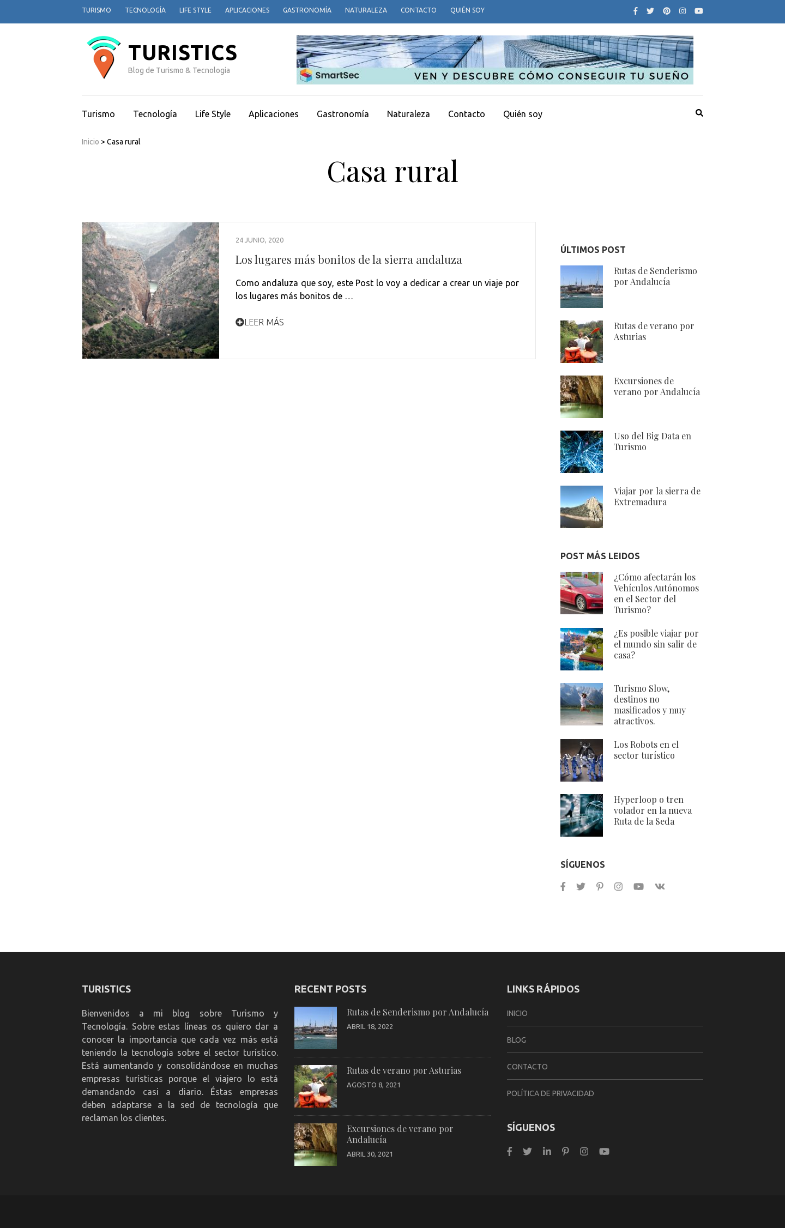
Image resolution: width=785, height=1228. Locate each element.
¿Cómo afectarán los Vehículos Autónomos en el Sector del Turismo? (656, 593)
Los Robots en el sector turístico (646, 750)
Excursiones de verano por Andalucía (657, 386)
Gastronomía (307, 10)
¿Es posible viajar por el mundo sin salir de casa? (656, 644)
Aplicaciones (247, 10)
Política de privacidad (550, 1093)
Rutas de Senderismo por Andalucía (655, 276)
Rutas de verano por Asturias (654, 331)
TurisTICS (183, 52)
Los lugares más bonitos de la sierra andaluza (348, 259)
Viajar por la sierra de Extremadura (657, 496)
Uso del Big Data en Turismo (652, 441)
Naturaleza (366, 10)
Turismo (96, 10)
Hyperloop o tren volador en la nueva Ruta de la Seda (653, 810)
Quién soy (467, 10)
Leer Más (259, 322)
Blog (516, 1040)
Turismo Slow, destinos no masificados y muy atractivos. (650, 704)
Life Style (195, 10)
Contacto (419, 10)
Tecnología (145, 10)
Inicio (90, 141)
